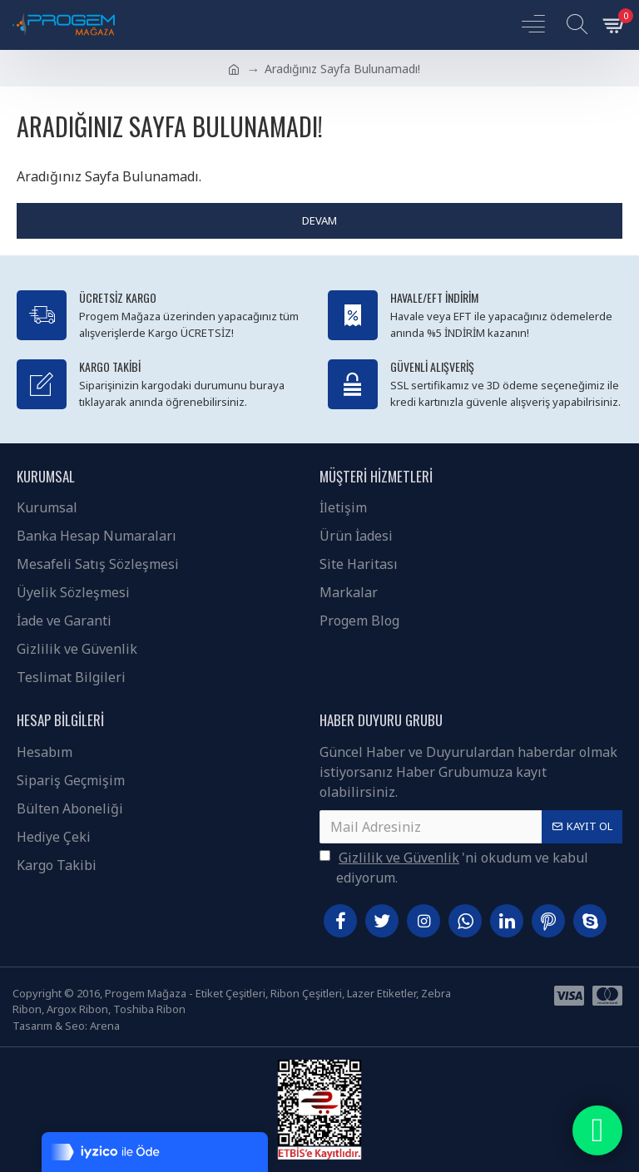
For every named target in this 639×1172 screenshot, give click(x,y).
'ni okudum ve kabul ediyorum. (454, 867)
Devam (319, 220)
